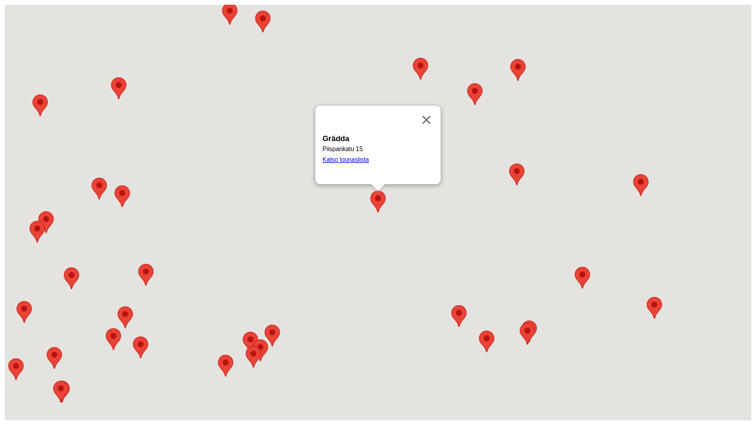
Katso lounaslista (345, 159)
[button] (641, 185)
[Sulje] (426, 120)
